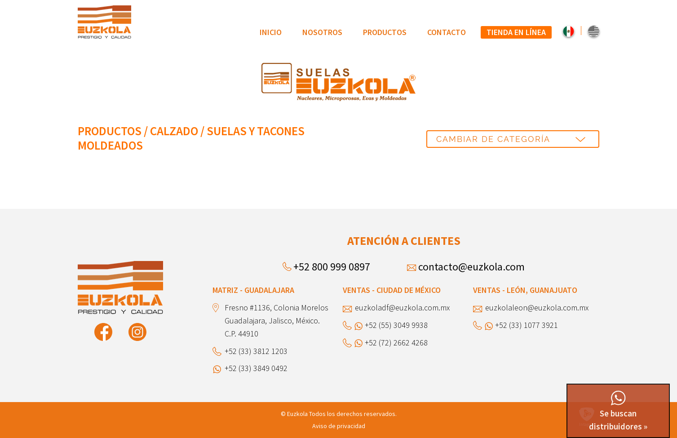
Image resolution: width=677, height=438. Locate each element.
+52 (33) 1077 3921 (526, 325)
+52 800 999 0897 (331, 267)
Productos (385, 32)
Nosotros (322, 32)
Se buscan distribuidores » (618, 412)
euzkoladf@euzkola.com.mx (402, 307)
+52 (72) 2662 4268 (396, 342)
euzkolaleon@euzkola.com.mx (537, 307)
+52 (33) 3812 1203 (256, 351)
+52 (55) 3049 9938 (396, 325)
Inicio (271, 32)
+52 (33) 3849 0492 (256, 368)
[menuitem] (271, 32)
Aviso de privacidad (338, 426)
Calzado (174, 130)
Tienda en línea (516, 32)
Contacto (446, 32)
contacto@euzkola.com (471, 267)
